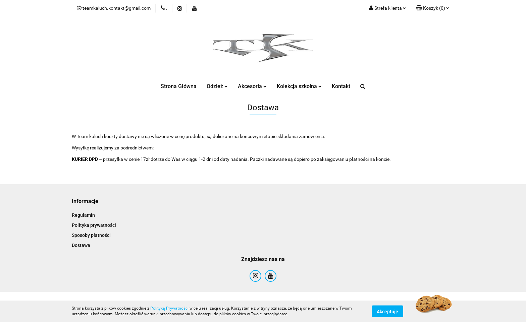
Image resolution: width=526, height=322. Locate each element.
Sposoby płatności (91, 235)
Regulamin (83, 215)
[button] (432, 8)
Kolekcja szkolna (299, 86)
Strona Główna (179, 86)
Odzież (217, 86)
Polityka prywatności (94, 225)
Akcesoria (252, 86)
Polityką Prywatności (169, 308)
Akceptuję (387, 311)
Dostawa (81, 245)
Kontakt (341, 86)
